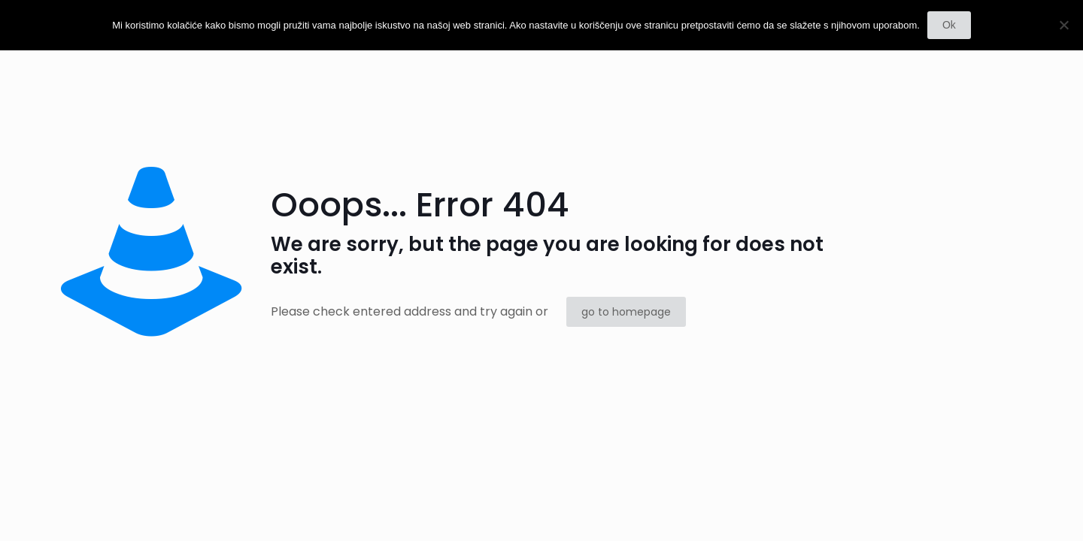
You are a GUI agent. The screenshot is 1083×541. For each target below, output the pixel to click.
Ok (949, 25)
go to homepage (626, 311)
